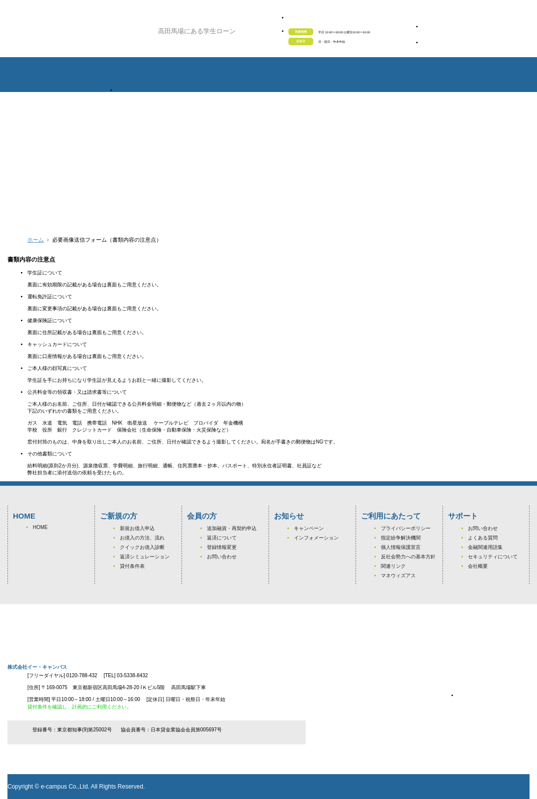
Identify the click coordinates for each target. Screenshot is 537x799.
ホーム (35, 240)
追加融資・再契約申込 (232, 528)
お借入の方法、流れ (142, 537)
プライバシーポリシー (406, 528)
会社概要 (478, 566)
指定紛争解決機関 (401, 537)
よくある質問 (483, 537)
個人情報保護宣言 (401, 547)
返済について (222, 537)
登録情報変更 (222, 547)
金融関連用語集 (485, 547)
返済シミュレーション (145, 556)
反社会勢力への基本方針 (408, 556)
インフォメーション (316, 537)
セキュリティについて (493, 556)
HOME (40, 527)
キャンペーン (309, 528)
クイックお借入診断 (142, 547)
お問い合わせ (222, 556)
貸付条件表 (132, 566)
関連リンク (393, 566)
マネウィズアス (398, 575)
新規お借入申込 (137, 528)
